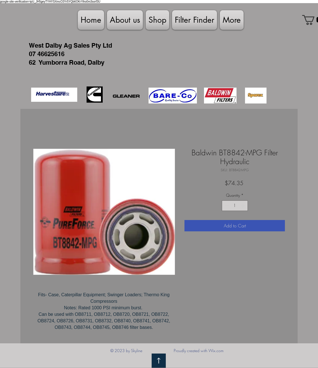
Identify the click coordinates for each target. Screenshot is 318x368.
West (36, 45)
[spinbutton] (235, 206)
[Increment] (243, 206)
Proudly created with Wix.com (199, 350)
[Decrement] (226, 206)
